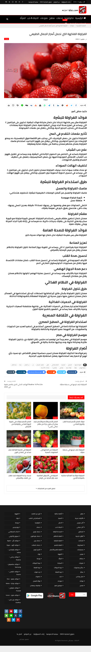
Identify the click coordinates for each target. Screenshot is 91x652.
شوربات (81, 563)
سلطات (81, 558)
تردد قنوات (37, 572)
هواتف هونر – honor (12, 595)
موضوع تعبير (58, 585)
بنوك (39, 554)
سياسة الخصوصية (33, 2)
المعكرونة (80, 545)
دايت (60, 576)
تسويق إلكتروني (14, 536)
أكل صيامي (80, 527)
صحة (20, 365)
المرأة (23, 18)
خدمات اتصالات (36, 545)
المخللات (80, 540)
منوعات (44, 18)
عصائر (81, 572)
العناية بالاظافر (58, 536)
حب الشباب (27, 365)
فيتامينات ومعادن (35, 585)
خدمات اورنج (36, 531)
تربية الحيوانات (58, 567)
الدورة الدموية (78, 365)
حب (33, 365)
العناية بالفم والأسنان (56, 549)
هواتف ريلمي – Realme (15, 558)
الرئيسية (80, 18)
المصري (70, 365)
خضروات (37, 576)
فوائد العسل (36, 581)
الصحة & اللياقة (57, 531)
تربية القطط (58, 572)
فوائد (75, 368)
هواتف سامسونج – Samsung (14, 565)
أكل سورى (80, 522)
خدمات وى (37, 540)
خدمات (59, 18)
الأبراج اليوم (37, 549)
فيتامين (61, 368)
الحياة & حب (32, 18)
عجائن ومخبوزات (78, 567)
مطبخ (52, 18)
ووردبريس (16, 527)
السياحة (59, 563)
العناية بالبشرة (58, 540)
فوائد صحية (68, 368)
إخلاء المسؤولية (66, 2)
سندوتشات (80, 549)
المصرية (63, 365)
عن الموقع (57, 2)
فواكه (6, 39)
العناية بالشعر (58, 545)
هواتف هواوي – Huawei (14, 589)
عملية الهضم (82, 368)
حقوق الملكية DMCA (46, 2)
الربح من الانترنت (35, 513)
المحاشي (80, 531)
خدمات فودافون (35, 536)
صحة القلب (14, 365)
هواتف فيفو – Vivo (13, 579)
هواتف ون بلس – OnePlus (14, 601)
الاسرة (60, 518)
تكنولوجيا (69, 18)
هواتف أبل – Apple (13, 540)
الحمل (60, 522)
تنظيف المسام (40, 365)
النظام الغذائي (55, 365)
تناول (48, 365)
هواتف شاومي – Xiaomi (14, 573)
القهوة (60, 554)
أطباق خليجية (79, 536)
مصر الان (21, 639)
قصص (81, 585)
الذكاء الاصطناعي (13, 531)
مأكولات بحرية (79, 518)
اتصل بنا (19, 634)
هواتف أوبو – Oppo (13, 545)
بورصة (38, 558)
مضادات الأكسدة (45, 368)
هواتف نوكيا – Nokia (12, 583)
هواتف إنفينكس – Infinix (14, 551)
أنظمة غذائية (58, 513)
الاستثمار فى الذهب (34, 518)
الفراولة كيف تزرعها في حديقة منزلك (73, 384)
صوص (81, 554)
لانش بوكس (79, 576)
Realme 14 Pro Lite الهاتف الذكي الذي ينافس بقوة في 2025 (23, 386)
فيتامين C (54, 368)
